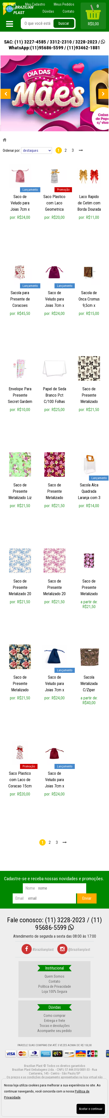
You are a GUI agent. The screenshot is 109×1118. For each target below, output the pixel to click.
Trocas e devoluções (55, 1026)
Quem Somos (54, 976)
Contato (54, 981)
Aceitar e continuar (90, 1109)
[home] (18, 9)
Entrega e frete (54, 1021)
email (19, 898)
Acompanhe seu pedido (54, 1031)
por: (13, 217)
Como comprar (54, 1016)
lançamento (30, 189)
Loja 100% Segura (54, 992)
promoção (63, 189)
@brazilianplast (73, 950)
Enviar (87, 898)
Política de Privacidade (54, 986)
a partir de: (89, 601)
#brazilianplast (38, 950)
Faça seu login (9, 6)
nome (30, 888)
